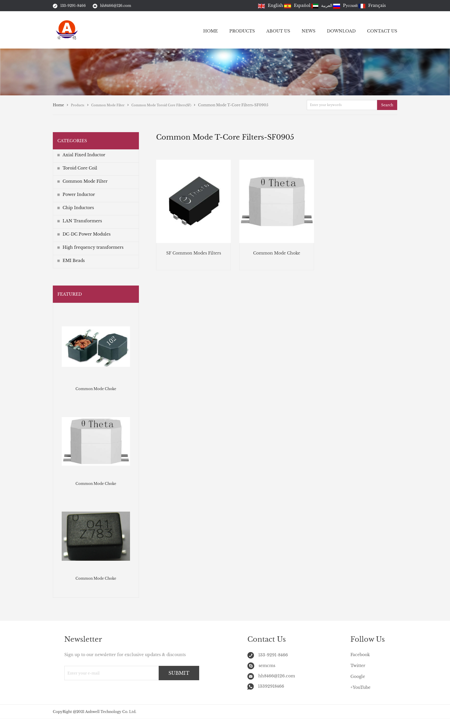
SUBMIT (178, 673)
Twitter (357, 665)
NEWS (308, 31)
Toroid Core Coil (77, 168)
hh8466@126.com (112, 5)
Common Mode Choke (95, 389)
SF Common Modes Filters (193, 253)
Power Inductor (76, 194)
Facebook (360, 654)
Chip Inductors (75, 207)
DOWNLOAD (341, 31)
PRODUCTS (242, 31)
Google (357, 676)
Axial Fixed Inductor (81, 154)
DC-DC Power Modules (83, 234)
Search (387, 105)
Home (58, 105)
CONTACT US (382, 31)
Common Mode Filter (82, 181)
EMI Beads (71, 260)
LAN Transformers (79, 220)
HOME (210, 31)
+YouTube (360, 687)
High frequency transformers (90, 247)
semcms (261, 665)
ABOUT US (278, 31)
